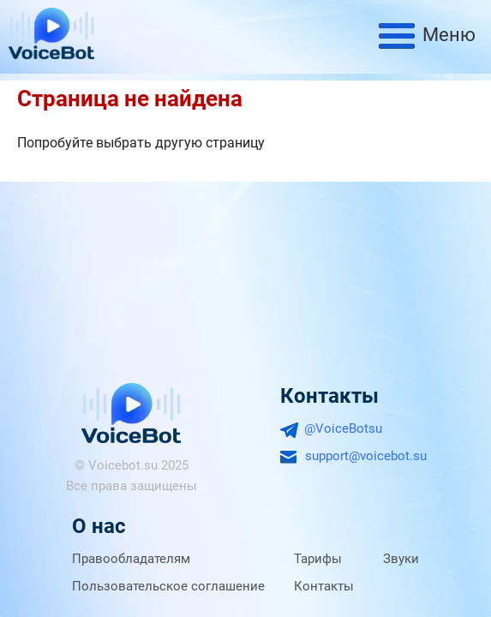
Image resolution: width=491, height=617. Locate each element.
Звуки (401, 558)
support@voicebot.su (366, 456)
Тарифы (318, 558)
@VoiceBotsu (343, 428)
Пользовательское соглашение (168, 586)
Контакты (324, 586)
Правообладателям (131, 558)
